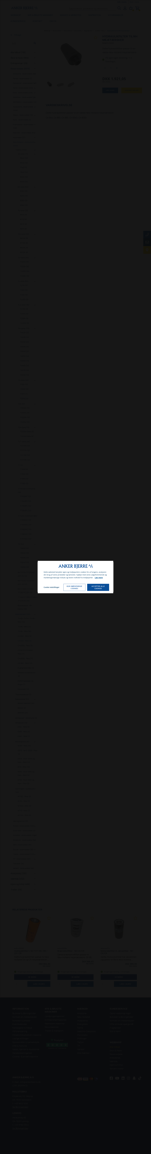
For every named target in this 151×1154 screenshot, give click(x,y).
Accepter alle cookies (98, 587)
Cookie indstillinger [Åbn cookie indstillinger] (51, 587)
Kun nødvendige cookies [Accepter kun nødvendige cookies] (74, 587)
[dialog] (75, 577)
